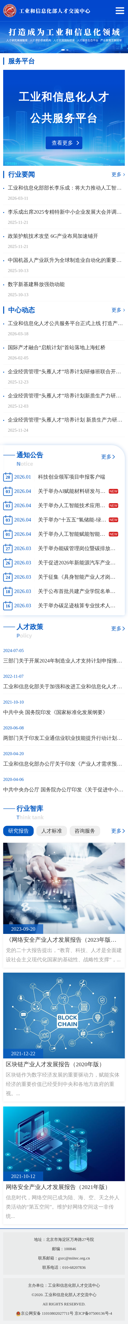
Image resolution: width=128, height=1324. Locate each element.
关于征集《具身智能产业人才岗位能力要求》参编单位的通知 (78, 577)
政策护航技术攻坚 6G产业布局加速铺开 (53, 236)
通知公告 (29, 455)
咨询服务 (84, 831)
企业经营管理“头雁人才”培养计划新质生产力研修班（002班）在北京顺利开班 (66, 396)
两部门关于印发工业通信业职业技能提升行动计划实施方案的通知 (64, 738)
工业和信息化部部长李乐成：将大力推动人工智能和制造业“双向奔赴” (66, 188)
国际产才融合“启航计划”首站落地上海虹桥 (57, 347)
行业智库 (29, 808)
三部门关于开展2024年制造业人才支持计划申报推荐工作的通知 (64, 661)
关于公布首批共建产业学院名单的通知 (78, 591)
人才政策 (29, 627)
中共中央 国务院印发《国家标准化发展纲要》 (55, 712)
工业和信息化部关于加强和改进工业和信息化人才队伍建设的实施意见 (64, 686)
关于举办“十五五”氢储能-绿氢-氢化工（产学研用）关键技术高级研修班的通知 (73, 520)
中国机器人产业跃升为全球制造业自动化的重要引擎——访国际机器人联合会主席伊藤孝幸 (66, 260)
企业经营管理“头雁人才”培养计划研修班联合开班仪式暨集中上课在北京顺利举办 (66, 371)
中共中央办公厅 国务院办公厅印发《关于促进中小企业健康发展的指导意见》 (64, 790)
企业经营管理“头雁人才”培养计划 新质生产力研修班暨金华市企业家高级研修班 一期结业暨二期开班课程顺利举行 (66, 420)
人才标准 (51, 831)
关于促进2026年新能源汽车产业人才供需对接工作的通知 (78, 563)
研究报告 (18, 831)
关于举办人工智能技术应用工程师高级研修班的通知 (73, 505)
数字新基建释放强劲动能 (36, 284)
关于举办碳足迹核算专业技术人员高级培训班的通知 (78, 605)
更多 (117, 174)
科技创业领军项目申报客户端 (71, 477)
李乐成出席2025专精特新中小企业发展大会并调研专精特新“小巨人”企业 (66, 212)
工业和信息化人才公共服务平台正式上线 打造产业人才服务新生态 (66, 323)
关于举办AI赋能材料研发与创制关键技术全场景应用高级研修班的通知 (73, 491)
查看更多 (62, 143)
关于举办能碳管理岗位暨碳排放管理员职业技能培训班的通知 (78, 548)
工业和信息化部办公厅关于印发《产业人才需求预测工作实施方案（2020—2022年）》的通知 (64, 764)
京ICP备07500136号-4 (93, 1313)
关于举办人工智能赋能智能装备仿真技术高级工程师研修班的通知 (73, 534)
